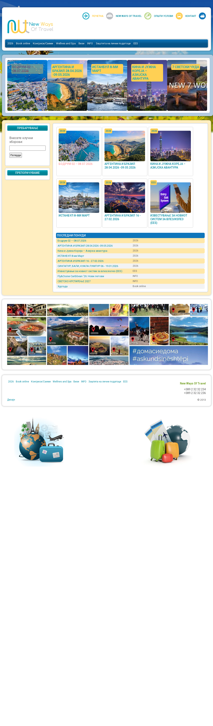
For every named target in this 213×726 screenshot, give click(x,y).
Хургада (63, 286)
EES (135, 43)
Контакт (190, 16)
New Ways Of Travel (129, 16)
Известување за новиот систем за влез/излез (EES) (168, 219)
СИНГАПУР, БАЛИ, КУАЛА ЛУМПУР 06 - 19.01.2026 (88, 266)
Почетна (97, 16)
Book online (23, 43)
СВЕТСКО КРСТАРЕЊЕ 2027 (74, 281)
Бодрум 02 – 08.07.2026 (76, 163)
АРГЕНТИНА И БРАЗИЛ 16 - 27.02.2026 (80, 260)
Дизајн (11, 399)
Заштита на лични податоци (113, 43)
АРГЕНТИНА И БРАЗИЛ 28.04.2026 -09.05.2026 (85, 245)
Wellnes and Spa (66, 43)
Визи (81, 43)
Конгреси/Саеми (43, 43)
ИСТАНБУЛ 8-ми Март (74, 215)
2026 (10, 43)
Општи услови (163, 16)
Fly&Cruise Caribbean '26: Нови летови (81, 276)
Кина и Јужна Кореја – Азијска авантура (82, 250)
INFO (90, 43)
